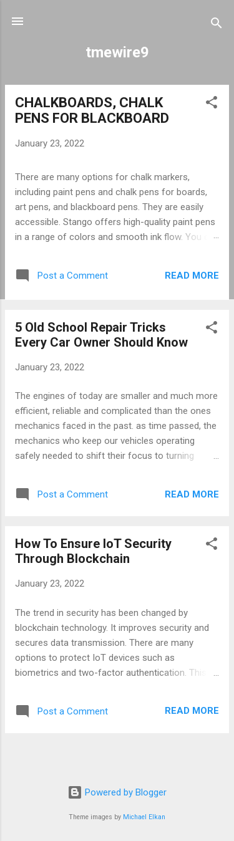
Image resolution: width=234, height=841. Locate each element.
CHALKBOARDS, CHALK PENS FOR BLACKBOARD (92, 110)
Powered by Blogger (117, 792)
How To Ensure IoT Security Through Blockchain (93, 551)
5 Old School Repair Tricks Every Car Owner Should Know (101, 335)
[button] (211, 104)
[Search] (216, 25)
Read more (192, 275)
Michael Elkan (144, 817)
